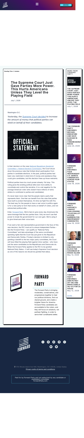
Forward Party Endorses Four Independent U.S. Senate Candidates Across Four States (73, 174)
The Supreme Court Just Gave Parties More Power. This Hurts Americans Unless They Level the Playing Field (73, 96)
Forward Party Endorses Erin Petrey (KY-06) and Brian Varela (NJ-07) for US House (74, 281)
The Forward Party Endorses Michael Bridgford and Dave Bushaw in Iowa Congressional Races (74, 135)
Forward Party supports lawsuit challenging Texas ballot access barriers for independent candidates (74, 212)
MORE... (70, 296)
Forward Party (17, 212)
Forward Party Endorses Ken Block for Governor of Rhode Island (74, 248)
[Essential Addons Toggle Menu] (37, 4)
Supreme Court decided (34, 116)
